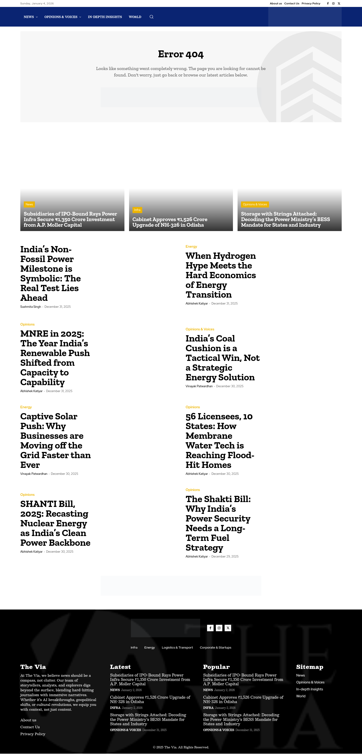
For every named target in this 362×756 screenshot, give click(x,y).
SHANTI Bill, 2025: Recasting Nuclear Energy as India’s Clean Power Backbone (55, 525)
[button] (151, 17)
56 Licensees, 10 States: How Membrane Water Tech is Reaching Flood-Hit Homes (220, 442)
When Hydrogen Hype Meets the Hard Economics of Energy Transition (221, 277)
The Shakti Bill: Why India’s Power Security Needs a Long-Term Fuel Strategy (218, 525)
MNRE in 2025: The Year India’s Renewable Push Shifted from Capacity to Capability (55, 360)
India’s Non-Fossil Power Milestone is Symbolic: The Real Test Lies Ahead (50, 275)
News (29, 207)
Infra (137, 212)
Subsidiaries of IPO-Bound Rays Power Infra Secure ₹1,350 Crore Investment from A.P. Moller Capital (150, 681)
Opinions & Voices (255, 207)
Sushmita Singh (30, 309)
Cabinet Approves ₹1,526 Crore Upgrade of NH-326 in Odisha (150, 701)
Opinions (27, 327)
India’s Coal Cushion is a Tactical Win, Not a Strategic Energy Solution (223, 360)
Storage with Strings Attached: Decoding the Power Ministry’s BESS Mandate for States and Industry (148, 721)
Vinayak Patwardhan (199, 388)
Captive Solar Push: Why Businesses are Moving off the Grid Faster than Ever (55, 442)
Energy (191, 249)
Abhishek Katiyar (197, 306)
